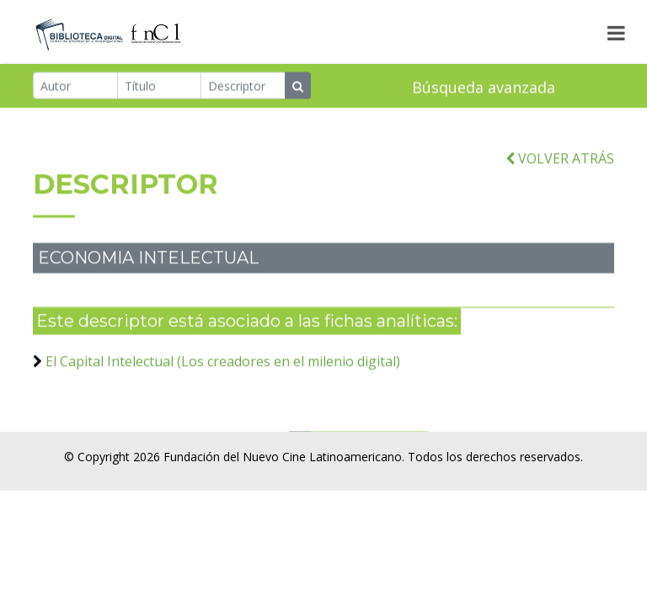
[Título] (159, 85)
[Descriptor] (243, 85)
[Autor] (75, 85)
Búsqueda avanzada (483, 87)
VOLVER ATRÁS (559, 164)
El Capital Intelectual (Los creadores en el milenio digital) (222, 367)
